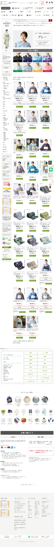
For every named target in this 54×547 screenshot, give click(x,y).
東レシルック (5, 173)
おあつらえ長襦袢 (6, 94)
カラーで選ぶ (6, 78)
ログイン (34, 21)
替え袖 (5, 93)
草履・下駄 (45, 367)
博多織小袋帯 (6, 118)
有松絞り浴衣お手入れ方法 (20, 520)
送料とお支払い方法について (22, 23)
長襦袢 (20, 12)
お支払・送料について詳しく (27, 484)
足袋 (3, 142)
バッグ (45, 12)
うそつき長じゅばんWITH (28, 8)
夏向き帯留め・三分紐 (7, 366)
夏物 (3, 82)
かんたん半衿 (5, 110)
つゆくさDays (17, 509)
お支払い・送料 (45, 505)
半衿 (29, 12)
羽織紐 (5, 140)
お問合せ (44, 509)
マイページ (29, 21)
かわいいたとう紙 (6, 123)
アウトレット (5, 165)
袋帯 (45, 359)
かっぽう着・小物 (30, 381)
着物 (3, 12)
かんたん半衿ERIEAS (40, 8)
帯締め (29, 15)
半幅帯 (4, 117)
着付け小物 (13, 15)
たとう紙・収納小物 (45, 377)
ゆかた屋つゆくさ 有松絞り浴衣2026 (23, 25)
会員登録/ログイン (46, 501)
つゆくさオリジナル (6, 175)
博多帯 (4, 174)
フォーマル (5, 158)
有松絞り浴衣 (15, 8)
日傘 (4, 377)
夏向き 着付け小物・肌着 (8, 379)
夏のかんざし (5, 376)
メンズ (36, 517)
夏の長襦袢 (5, 370)
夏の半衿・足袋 (6, 373)
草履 (3, 106)
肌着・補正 (4, 15)
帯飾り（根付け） (6, 138)
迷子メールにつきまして (7, 230)
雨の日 (4, 159)
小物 (3, 127)
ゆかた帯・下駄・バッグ (7, 364)
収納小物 (46, 15)
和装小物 (4, 132)
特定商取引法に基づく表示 (46, 23)
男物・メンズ (5, 151)
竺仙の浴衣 (5, 88)
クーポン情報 (17, 21)
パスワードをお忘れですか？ (42, 21)
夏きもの (5, 369)
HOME (14, 25)
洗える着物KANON (50, 8)
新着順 (19, 77)
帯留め (5, 136)
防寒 (4, 160)
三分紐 (5, 137)
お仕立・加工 (5, 231)
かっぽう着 (5, 128)
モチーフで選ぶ (6, 79)
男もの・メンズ (45, 381)
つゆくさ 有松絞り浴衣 (8, 354)
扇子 (4, 374)
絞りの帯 (5, 120)
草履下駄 (38, 12)
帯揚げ (20, 15)
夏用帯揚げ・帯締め (7, 367)
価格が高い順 (30, 77)
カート (43, 503)
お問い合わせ (36, 3)
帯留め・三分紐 (6, 85)
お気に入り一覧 (23, 21)
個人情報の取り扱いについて (34, 23)
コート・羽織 (45, 352)
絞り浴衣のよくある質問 (19, 522)
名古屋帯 (4, 115)
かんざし (38, 15)
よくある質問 (31, 3)
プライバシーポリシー (46, 513)
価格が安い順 (24, 77)
